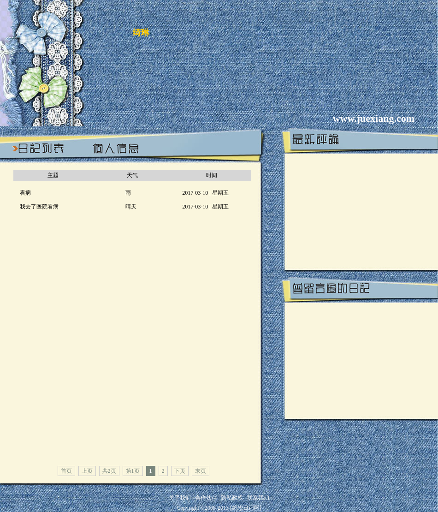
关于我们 (180, 497)
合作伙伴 (206, 497)
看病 (25, 193)
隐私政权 (232, 497)
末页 (200, 471)
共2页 (109, 471)
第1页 (133, 471)
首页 (66, 471)
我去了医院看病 (39, 206)
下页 (179, 471)
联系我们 (258, 497)
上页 (87, 471)
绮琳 (141, 32)
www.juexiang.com (373, 118)
